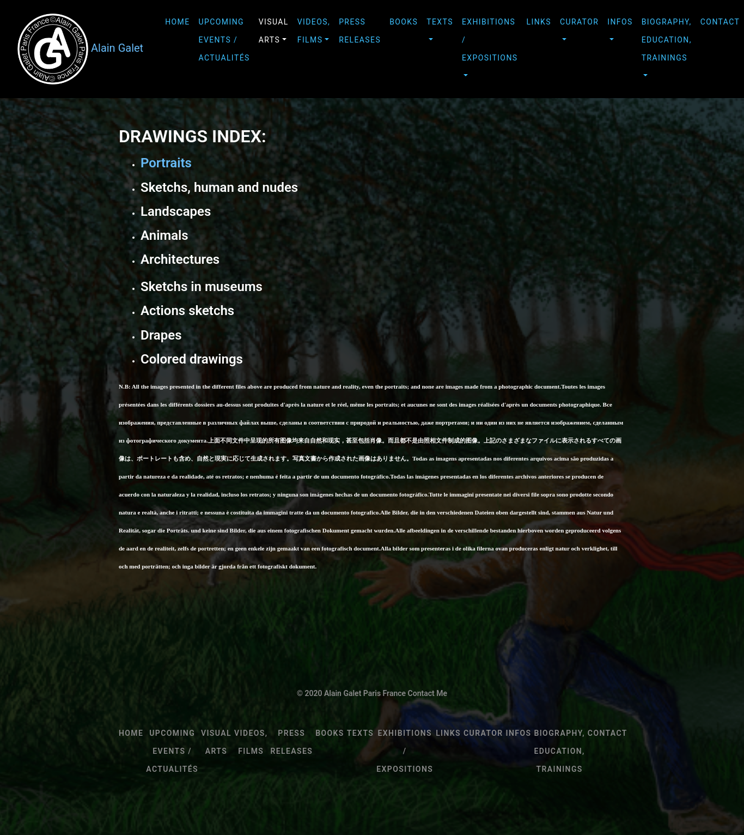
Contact (607, 733)
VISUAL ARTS (274, 30)
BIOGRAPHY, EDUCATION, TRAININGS (667, 39)
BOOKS (403, 21)
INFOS (619, 21)
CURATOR (579, 21)
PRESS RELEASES (360, 30)
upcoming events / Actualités (224, 39)
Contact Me (427, 693)
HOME (177, 21)
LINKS (539, 21)
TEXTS (439, 21)
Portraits (166, 163)
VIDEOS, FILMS (313, 30)
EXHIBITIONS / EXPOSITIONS (490, 39)
